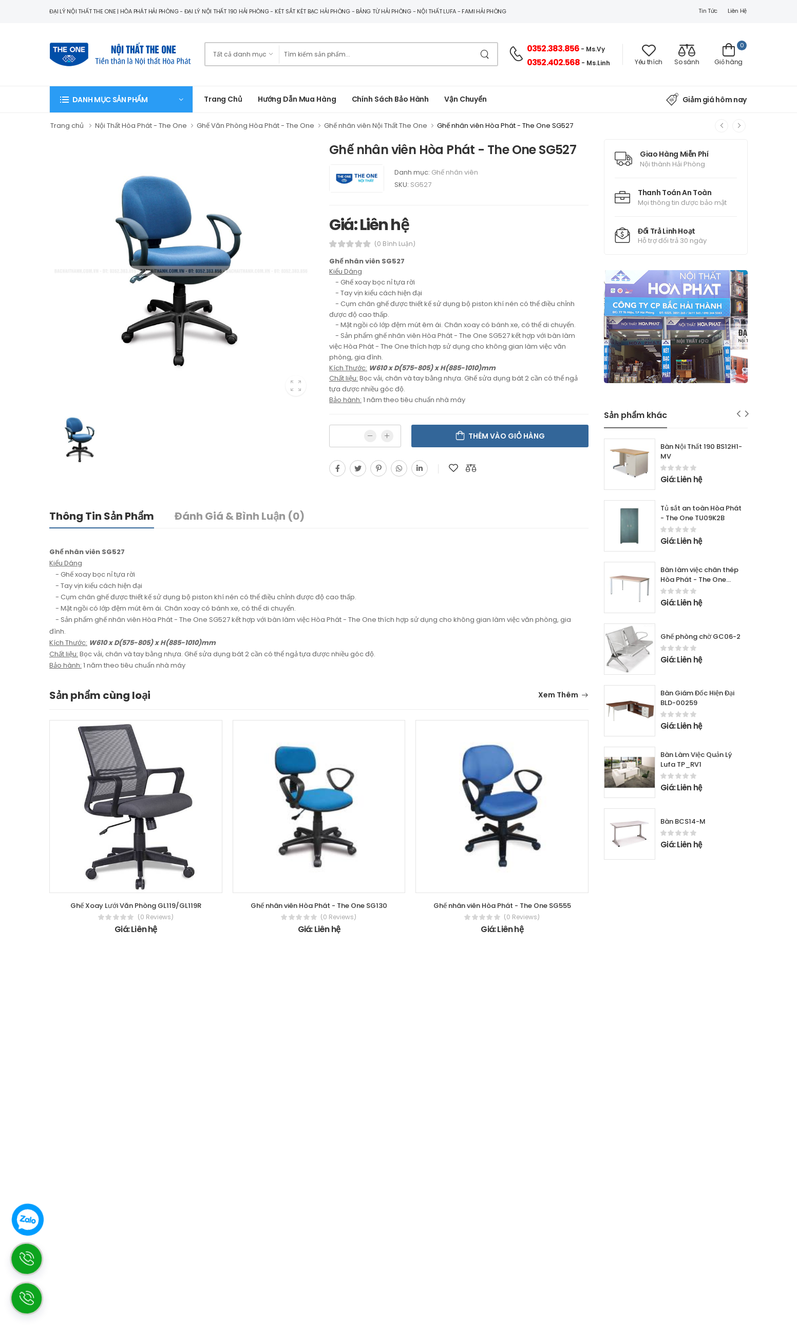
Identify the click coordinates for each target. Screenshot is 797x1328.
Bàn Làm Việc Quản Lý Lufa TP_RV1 (696, 759)
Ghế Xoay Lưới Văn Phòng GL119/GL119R (135, 905)
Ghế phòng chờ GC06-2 (700, 636)
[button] (121, 99)
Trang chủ (223, 99)
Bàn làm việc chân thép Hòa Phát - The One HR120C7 (699, 579)
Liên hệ (737, 11)
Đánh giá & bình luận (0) (240, 516)
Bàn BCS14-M (683, 821)
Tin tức (707, 11)
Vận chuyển (465, 99)
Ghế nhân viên (454, 172)
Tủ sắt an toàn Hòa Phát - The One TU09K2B (701, 513)
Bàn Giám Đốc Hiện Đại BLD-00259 (697, 698)
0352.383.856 (553, 48)
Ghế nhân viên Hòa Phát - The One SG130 (319, 905)
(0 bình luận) (394, 244)
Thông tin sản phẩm (101, 516)
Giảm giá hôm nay (706, 99)
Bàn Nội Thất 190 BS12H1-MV (701, 451)
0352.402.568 (553, 62)
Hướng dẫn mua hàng (297, 99)
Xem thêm (558, 695)
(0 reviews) (156, 917)
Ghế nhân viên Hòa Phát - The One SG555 (502, 905)
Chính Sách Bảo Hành (390, 99)
